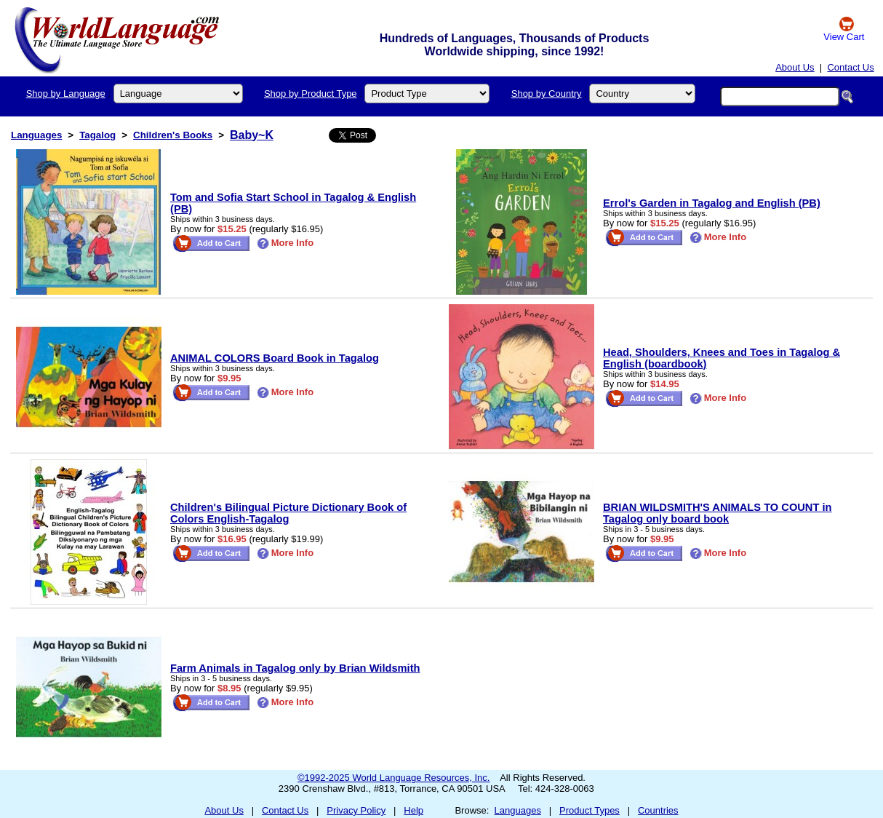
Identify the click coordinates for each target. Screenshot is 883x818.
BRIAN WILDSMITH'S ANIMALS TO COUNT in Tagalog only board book (717, 513)
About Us (794, 67)
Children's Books (172, 135)
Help (413, 810)
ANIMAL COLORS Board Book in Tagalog (274, 358)
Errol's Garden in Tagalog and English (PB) (711, 203)
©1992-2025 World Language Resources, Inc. (393, 777)
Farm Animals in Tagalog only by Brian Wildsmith (295, 668)
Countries (658, 810)
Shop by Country (546, 93)
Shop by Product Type (310, 93)
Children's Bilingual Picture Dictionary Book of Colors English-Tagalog (288, 513)
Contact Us (850, 67)
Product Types (589, 810)
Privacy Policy (356, 810)
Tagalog (97, 135)
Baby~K (251, 135)
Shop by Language (65, 93)
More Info (285, 242)
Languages (36, 135)
